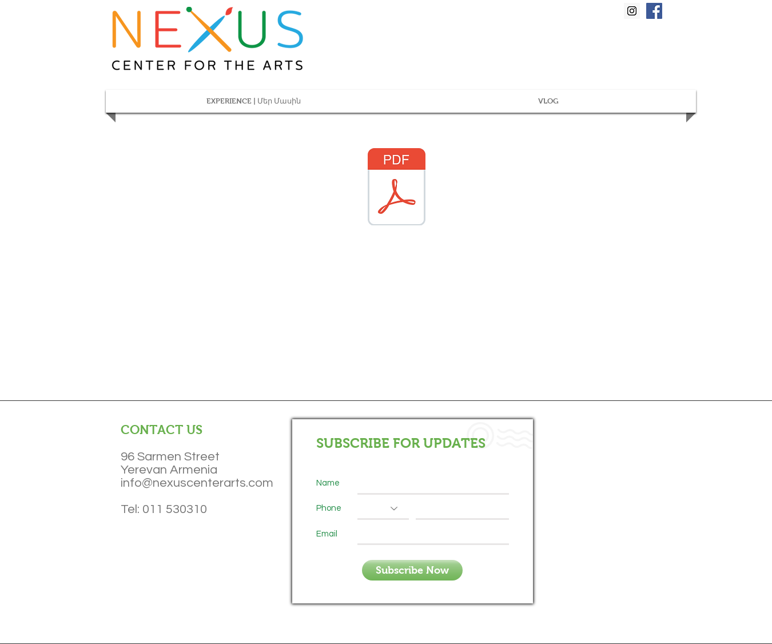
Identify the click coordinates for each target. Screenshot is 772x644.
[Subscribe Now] (412, 570)
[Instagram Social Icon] (632, 11)
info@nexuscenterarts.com (197, 483)
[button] (253, 101)
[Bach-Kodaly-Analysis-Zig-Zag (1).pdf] (396, 188)
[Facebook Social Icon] (654, 11)
